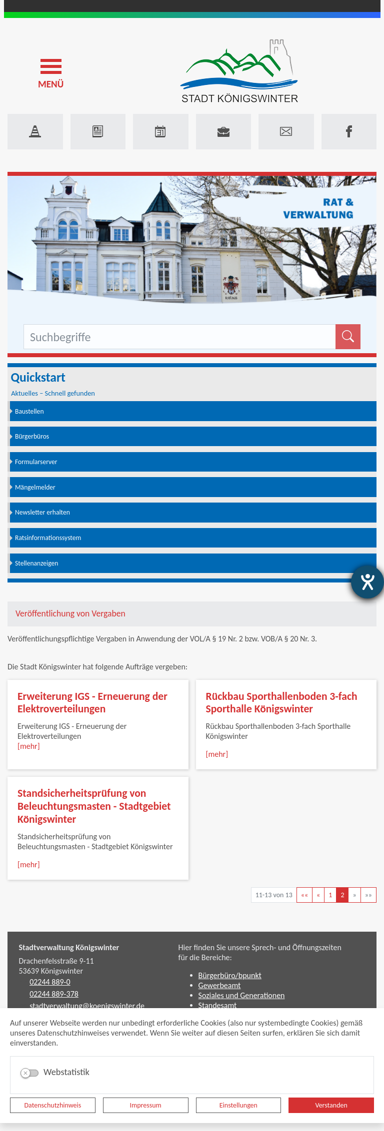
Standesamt (217, 1005)
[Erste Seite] (304, 895)
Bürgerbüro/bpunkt (230, 975)
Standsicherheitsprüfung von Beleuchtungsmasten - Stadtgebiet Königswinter (94, 806)
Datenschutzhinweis (53, 1105)
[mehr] (29, 746)
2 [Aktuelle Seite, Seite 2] (342, 895)
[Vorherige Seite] (318, 895)
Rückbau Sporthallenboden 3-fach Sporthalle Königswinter (282, 702)
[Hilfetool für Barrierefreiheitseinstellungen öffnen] (367, 582)
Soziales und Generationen (241, 995)
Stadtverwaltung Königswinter (69, 947)
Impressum (146, 1105)
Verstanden (331, 1105)
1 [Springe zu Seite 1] (330, 895)
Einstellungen (239, 1105)
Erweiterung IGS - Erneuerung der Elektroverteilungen (93, 702)
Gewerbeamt (219, 985)
